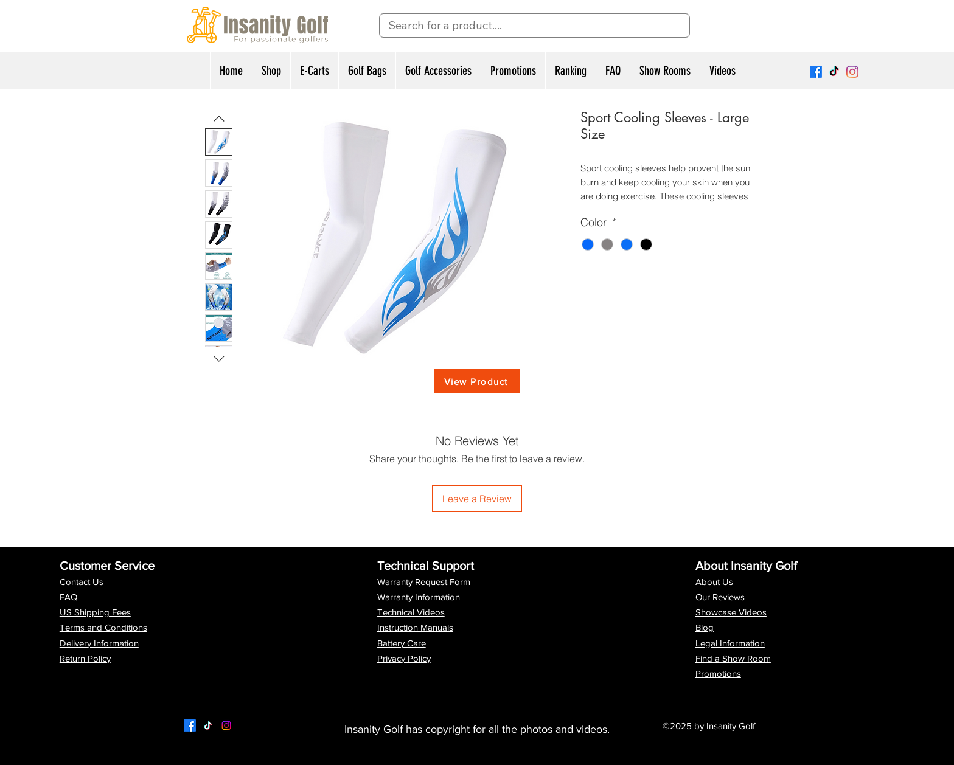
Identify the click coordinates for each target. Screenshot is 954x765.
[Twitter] (208, 725)
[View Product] (477, 381)
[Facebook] (816, 72)
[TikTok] (834, 72)
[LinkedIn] (226, 725)
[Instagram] (852, 72)
